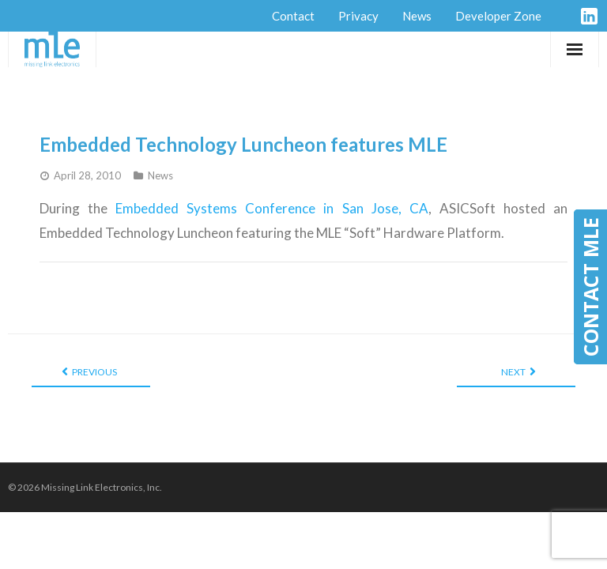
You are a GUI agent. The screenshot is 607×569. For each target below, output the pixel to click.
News (417, 16)
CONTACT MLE (590, 286)
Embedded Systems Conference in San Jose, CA (271, 208)
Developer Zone (498, 16)
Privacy (358, 16)
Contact (293, 16)
